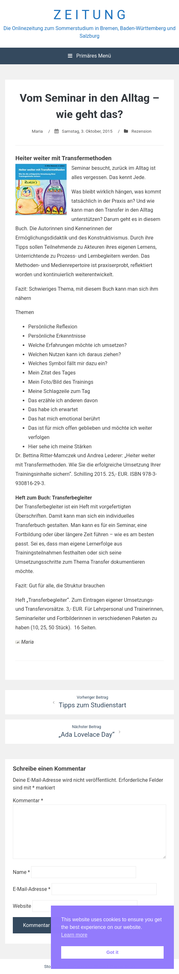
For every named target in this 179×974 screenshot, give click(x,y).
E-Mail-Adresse (31, 889)
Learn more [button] (74, 935)
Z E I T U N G (89, 14)
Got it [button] (112, 952)
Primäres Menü (89, 56)
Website (22, 906)
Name (21, 872)
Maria (37, 131)
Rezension (142, 131)
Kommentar (28, 800)
